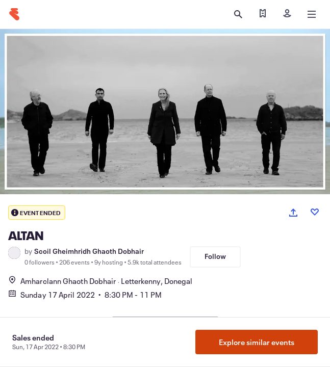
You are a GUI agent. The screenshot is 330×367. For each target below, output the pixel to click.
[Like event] (315, 212)
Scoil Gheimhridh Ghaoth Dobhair (89, 251)
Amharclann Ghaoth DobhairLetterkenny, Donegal (100, 281)
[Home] (14, 14)
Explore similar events (256, 342)
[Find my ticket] (262, 14)
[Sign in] (287, 14)
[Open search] (238, 14)
